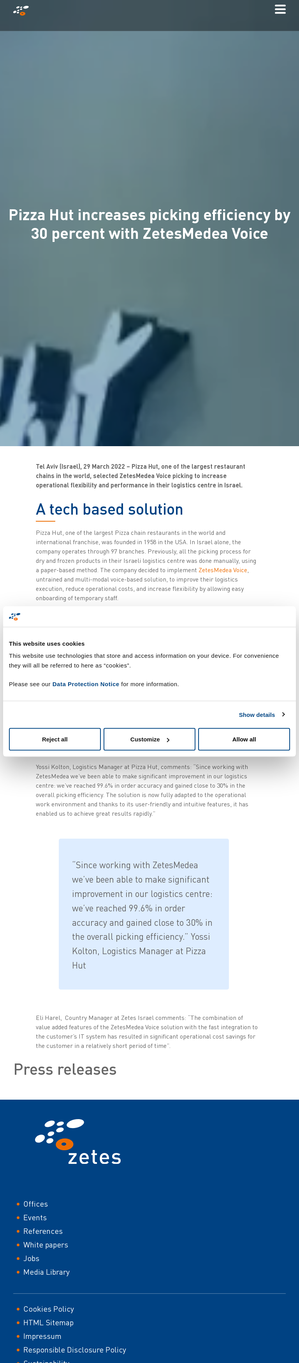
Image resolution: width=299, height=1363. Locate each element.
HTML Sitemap (48, 1322)
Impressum (42, 1336)
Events (35, 1217)
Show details (257, 714)
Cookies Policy (48, 1309)
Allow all (244, 739)
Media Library (46, 1272)
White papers (45, 1244)
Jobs (31, 1258)
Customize (149, 739)
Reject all (55, 739)
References (43, 1231)
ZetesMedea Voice (223, 570)
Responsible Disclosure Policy (74, 1349)
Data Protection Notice (86, 684)
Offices (35, 1204)
